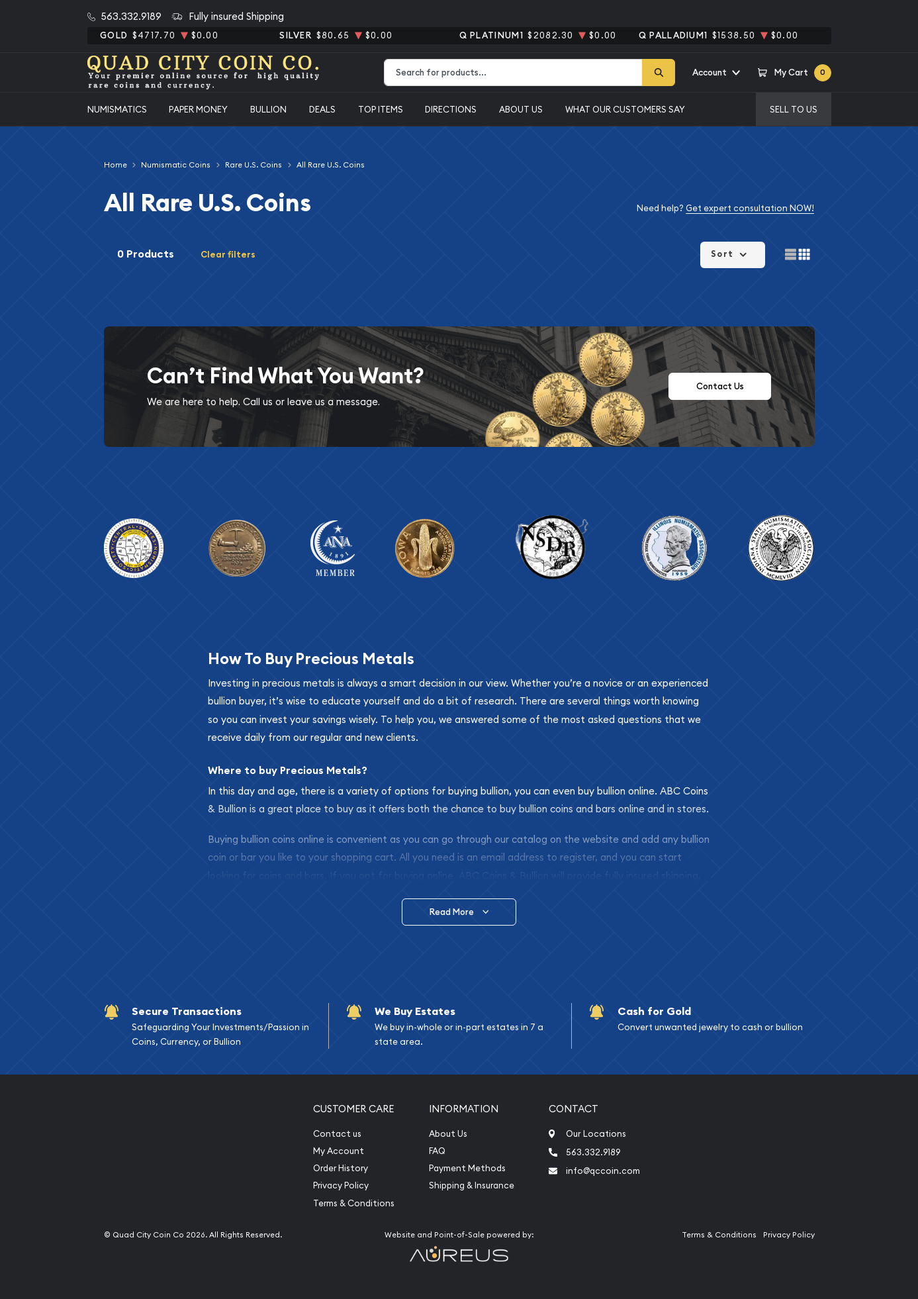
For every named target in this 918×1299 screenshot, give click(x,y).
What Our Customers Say (625, 109)
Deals (322, 109)
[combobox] (513, 72)
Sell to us (793, 109)
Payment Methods (467, 1168)
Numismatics (117, 109)
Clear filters (228, 254)
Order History (340, 1168)
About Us (521, 109)
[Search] (658, 72)
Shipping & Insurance (471, 1185)
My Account (338, 1151)
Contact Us (720, 386)
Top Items (380, 109)
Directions (451, 109)
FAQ (437, 1151)
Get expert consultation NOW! (750, 208)
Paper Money (198, 109)
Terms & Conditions (353, 1203)
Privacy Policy (341, 1185)
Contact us (337, 1133)
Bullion (268, 109)
